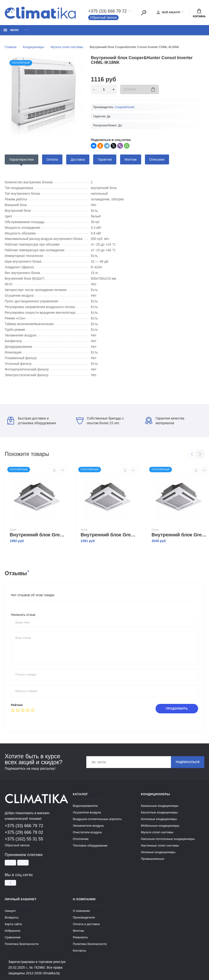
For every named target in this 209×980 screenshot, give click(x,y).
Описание (157, 159)
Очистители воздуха (87, 832)
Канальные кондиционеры (160, 806)
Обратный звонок (103, 17)
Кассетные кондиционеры (159, 812)
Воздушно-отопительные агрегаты (97, 819)
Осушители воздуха (87, 812)
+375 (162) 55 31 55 (24, 839)
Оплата (52, 159)
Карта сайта (13, 924)
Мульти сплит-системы (157, 832)
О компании (81, 911)
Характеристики (21, 159)
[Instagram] (10, 883)
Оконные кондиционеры (158, 852)
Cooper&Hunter (125, 107)
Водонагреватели (85, 806)
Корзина (199, 13)
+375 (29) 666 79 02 (24, 832)
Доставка (78, 159)
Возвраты (11, 917)
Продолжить (177, 708)
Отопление (81, 839)
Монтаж (131, 159)
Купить (139, 89)
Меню (11, 30)
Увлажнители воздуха (88, 825)
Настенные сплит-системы (160, 845)
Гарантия (105, 159)
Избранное (12, 930)
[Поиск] (143, 13)
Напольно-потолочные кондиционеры (168, 839)
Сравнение (13, 937)
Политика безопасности (22, 944)
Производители (84, 917)
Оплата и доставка (86, 924)
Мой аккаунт (169, 12)
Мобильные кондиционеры (160, 825)
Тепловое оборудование (90, 845)
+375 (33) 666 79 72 (107, 11)
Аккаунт (10, 911)
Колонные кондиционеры (159, 819)
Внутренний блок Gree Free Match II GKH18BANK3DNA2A (109, 534)
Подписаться (188, 762)
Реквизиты (80, 937)
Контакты (79, 950)
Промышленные (152, 859)
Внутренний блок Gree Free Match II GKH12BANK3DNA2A (38, 534)
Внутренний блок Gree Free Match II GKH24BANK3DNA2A (180, 534)
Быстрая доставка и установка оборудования (31, 420)
